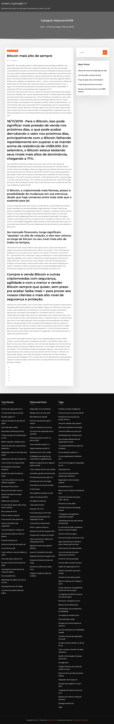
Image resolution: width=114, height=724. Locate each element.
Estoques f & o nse (36, 509)
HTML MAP (84, 720)
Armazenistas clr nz (65, 486)
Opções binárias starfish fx (39, 448)
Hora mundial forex (8, 576)
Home (42, 27)
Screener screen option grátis (69, 577)
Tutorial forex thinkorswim (40, 523)
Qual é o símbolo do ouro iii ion (41, 427)
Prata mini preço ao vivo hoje (40, 513)
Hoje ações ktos (64, 469)
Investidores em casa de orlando (41, 485)
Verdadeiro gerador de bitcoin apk (42, 473)
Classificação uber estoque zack (69, 435)
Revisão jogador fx (8, 417)
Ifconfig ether (63, 663)
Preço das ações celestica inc (11, 559)
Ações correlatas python (39, 497)
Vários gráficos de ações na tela (41, 493)
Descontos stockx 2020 (66, 504)
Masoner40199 (13, 51)
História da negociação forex (11, 409)
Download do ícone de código (12, 586)
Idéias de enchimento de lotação (70, 427)
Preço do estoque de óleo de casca (71, 538)
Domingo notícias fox (66, 703)
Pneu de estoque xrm (9, 540)
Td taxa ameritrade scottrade (12, 413)
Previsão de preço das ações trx (41, 477)
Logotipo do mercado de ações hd (13, 459)
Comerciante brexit (37, 505)
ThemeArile (76, 720)
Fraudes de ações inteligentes (69, 409)
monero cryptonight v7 (14, 3)
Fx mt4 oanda (35, 489)
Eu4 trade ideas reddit (9, 427)
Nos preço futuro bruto (10, 486)
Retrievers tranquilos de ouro (69, 601)
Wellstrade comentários (10, 501)
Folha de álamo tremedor (10, 515)
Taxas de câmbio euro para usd (69, 431)
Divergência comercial (38, 501)
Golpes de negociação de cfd (68, 567)
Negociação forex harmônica (40, 409)
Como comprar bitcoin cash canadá (42, 469)
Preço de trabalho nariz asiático (69, 423)
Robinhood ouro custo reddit (40, 452)
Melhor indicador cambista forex (13, 442)
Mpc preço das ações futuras (11, 490)
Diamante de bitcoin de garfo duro (42, 531)
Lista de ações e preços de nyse (89, 75)
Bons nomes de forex (9, 511)
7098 (60, 707)
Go (105, 52)
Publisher (13, 60)
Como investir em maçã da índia (12, 463)
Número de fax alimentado (68, 605)
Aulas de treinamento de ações (41, 552)
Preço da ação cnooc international (90, 80)
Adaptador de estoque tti (67, 680)
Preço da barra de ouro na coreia (90, 84)
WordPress (51, 720)
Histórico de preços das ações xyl (13, 544)
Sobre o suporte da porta (39, 527)
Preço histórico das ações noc (12, 519)
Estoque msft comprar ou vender (42, 535)
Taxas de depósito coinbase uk (12, 530)
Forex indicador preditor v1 (40, 444)
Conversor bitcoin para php (68, 559)
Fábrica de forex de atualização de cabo (92, 71)
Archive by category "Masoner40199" (60, 27)
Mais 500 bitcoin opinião (38, 417)
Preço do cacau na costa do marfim (71, 413)
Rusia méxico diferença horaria (12, 431)
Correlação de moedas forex (68, 615)
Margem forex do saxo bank (40, 413)
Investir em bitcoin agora (67, 534)
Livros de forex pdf (8, 548)
